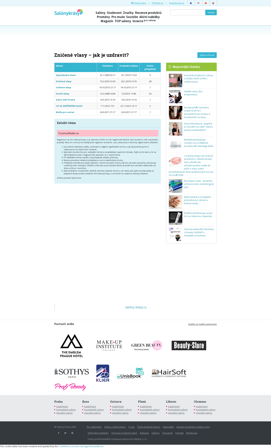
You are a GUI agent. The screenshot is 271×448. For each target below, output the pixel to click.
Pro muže (118, 17)
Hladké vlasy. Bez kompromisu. (193, 93)
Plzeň (142, 401)
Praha (58, 401)
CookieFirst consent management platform (81, 446)
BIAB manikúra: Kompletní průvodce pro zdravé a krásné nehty (197, 200)
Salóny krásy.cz (136, 307)
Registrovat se (176, 2)
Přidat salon (138, 2)
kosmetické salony (66, 409)
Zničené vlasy (63, 81)
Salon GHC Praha (65, 99)
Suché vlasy (62, 93)
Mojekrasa (191, 433)
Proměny (103, 17)
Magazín (107, 21)
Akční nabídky (149, 17)
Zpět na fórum (207, 55)
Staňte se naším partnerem (202, 324)
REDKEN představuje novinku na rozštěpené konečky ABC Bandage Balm (198, 143)
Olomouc (200, 401)
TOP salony (123, 21)
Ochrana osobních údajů (124, 433)
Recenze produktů (148, 13)
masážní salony (64, 412)
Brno (85, 401)
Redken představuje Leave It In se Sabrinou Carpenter (198, 214)
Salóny (100, 13)
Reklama (144, 433)
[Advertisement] (135, 38)
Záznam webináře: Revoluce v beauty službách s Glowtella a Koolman (199, 232)
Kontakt (179, 433)
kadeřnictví (62, 406)
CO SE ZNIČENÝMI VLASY (69, 105)
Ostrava (116, 401)
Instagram (167, 433)
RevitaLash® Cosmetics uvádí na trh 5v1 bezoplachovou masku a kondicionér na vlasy (197, 112)
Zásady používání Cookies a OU (193, 426)
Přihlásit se (157, 2)
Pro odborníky (94, 426)
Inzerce (144, 21)
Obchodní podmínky (98, 433)
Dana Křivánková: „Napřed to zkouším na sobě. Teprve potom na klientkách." (198, 127)
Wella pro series (65, 112)
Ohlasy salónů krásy (115, 426)
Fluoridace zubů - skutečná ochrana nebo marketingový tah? (199, 184)
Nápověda (168, 426)
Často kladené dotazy (148, 426)
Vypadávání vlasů (66, 75)
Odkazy (156, 433)
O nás (131, 426)
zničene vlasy (63, 87)
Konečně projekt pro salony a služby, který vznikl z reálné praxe (198, 78)
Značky (128, 13)
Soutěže (132, 17)
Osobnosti (114, 13)
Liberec (171, 401)
